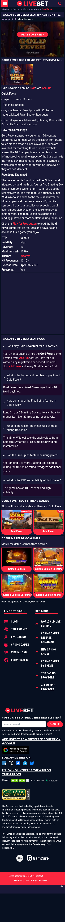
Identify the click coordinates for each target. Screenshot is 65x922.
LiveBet (5, 9)
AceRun (35, 9)
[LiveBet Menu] (4, 3)
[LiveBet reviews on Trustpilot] (32, 780)
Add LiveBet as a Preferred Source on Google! (31, 745)
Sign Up (55, 724)
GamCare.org (39, 844)
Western (25, 256)
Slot (32, 88)
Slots (25, 9)
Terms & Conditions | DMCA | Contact (32, 876)
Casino (16, 9)
